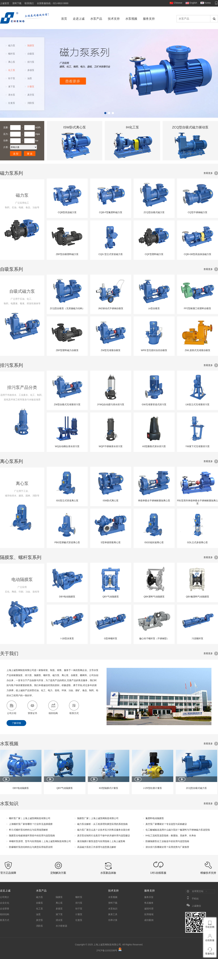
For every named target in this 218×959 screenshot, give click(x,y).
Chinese (178, 2)
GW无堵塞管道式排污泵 (154, 390)
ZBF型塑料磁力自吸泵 (67, 336)
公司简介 (4, 897)
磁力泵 (11, 45)
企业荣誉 (4, 908)
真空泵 (30, 94)
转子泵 (11, 78)
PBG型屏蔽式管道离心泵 (67, 528)
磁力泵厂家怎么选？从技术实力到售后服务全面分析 (103, 829)
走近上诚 (5, 890)
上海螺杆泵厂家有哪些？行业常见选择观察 (31, 824)
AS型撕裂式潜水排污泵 (154, 432)
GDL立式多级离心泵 (197, 528)
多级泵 (30, 70)
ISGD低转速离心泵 (154, 528)
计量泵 (30, 86)
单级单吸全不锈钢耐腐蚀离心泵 (154, 486)
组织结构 (4, 914)
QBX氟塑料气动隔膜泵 (197, 582)
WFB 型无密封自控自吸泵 (154, 336)
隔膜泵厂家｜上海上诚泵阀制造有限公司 (98, 818)
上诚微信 (196, 905)
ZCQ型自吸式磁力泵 (154, 198)
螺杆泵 (11, 53)
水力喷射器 (61, 926)
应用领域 (148, 914)
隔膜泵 (30, 45)
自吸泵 (30, 53)
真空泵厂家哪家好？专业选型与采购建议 (166, 824)
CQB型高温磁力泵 (67, 198)
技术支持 (114, 18)
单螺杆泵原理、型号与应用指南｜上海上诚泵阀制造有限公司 (40, 841)
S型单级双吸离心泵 (110, 528)
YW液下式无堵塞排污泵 (197, 432)
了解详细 (16, 723)
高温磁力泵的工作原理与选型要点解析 (96, 847)
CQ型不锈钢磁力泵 (197, 198)
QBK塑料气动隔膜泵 (154, 582)
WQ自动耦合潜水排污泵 (67, 432)
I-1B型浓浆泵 (67, 624)
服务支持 (149, 18)
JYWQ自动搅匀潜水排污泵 (110, 390)
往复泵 (11, 103)
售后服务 (148, 903)
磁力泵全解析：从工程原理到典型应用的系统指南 (102, 824)
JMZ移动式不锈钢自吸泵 (110, 294)
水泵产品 (96, 18)
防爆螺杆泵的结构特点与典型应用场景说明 (31, 847)
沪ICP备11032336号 (106, 950)
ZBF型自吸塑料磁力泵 (67, 240)
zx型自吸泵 (154, 294)
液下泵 (11, 86)
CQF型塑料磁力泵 (154, 240)
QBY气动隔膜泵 (110, 582)
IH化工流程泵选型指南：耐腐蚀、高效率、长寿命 (171, 835)
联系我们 (29, 3)
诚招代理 (148, 908)
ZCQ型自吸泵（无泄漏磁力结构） (67, 294)
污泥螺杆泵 (197, 624)
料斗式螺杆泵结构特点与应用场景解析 (28, 829)
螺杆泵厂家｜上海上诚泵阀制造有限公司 (29, 818)
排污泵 (30, 62)
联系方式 (4, 920)
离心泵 (11, 62)
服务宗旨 (148, 897)
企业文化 (4, 903)
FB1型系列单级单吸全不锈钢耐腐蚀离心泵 (197, 487)
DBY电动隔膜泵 (67, 582)
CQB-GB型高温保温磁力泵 (197, 240)
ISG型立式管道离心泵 (67, 486)
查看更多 (208, 173)
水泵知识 (112, 908)
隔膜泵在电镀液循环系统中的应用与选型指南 (32, 835)
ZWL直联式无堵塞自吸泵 (197, 336)
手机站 (195, 898)
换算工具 (112, 914)
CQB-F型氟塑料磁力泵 (110, 198)
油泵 (29, 78)
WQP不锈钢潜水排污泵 (110, 432)
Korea (208, 2)
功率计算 (112, 920)
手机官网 (209, 927)
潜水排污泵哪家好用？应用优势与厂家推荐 (167, 847)
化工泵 (11, 70)
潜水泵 (11, 94)
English (193, 2)
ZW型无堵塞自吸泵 (110, 336)
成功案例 (148, 920)
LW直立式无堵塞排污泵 (197, 390)
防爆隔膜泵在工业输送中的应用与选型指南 (167, 841)
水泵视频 (131, 18)
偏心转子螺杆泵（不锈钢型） (154, 624)
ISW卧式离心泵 (110, 486)
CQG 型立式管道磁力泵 (110, 240)
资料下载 (16, 3)
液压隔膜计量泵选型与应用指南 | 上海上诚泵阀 (101, 841)
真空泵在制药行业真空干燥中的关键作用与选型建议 (103, 835)
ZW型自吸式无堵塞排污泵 (67, 390)
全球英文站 (197, 891)
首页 (64, 18)
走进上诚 (79, 18)
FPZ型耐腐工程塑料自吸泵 (197, 294)
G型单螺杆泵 (110, 624)
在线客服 (209, 940)
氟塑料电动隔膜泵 (155, 818)
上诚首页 (4, 3)
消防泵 (30, 103)
